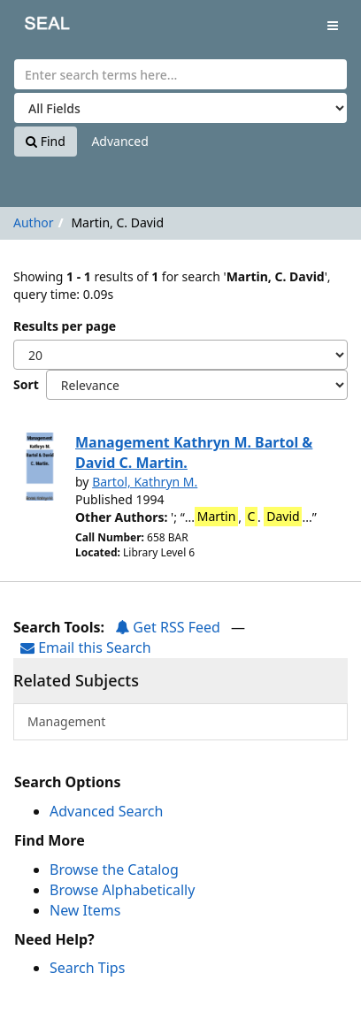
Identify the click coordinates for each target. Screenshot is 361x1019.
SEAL (34, 27)
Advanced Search (106, 811)
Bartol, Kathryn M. (144, 481)
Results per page (64, 326)
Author (33, 222)
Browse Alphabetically (122, 890)
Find (45, 141)
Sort (26, 384)
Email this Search (85, 647)
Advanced (119, 141)
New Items (85, 910)
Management (66, 721)
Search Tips (87, 967)
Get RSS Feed (167, 627)
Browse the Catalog (114, 869)
